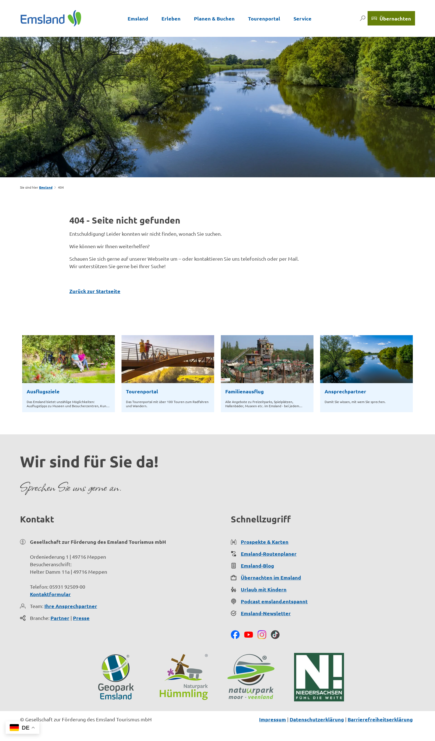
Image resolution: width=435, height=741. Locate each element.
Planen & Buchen (214, 18)
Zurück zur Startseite (94, 291)
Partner (59, 618)
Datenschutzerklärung (317, 719)
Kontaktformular (50, 594)
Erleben (171, 18)
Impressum (272, 719)
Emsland (138, 18)
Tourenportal (264, 18)
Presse (81, 618)
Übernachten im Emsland (271, 577)
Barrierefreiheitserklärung (380, 719)
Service (303, 18)
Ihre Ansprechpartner (70, 606)
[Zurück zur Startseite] (51, 18)
